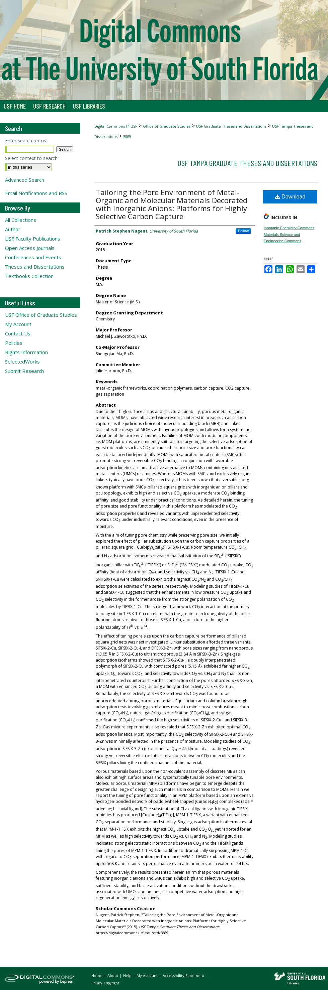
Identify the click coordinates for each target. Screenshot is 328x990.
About (113, 975)
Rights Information (26, 352)
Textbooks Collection (29, 276)
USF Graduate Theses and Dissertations (231, 126)
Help (128, 975)
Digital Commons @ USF (115, 126)
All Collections (20, 220)
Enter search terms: (26, 140)
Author (12, 229)
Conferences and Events (33, 257)
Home (97, 975)
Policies (13, 342)
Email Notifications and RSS (36, 193)
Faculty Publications (32, 238)
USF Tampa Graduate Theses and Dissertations (247, 163)
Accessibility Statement (183, 975)
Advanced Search (24, 179)
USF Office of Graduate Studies (41, 314)
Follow (243, 231)
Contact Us (17, 333)
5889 (127, 136)
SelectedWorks (22, 361)
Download (290, 196)
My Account (18, 324)
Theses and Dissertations (35, 266)
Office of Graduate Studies (166, 126)
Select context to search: (32, 158)
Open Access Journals (30, 248)
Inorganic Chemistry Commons (289, 228)
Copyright (111, 983)
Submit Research (24, 371)
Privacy (97, 983)
